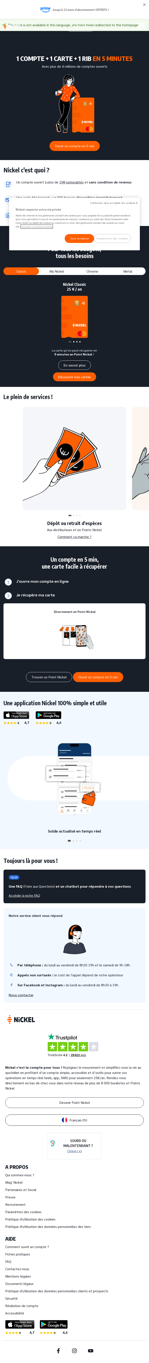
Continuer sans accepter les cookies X (114, 203)
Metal (127, 271)
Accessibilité (14, 1313)
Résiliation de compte (21, 1305)
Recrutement (15, 1204)
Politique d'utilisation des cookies (30, 1219)
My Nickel (56, 271)
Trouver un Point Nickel (49, 677)
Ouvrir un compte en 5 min (74, 146)
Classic (21, 271)
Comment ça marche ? (74, 536)
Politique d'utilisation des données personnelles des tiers (48, 1226)
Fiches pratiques (17, 1254)
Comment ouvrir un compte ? (27, 1246)
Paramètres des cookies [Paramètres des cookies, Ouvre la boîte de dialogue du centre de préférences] (113, 238)
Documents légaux (19, 1283)
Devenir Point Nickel (74, 1102)
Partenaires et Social (20, 1189)
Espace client (80, 26)
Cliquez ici (74, 1151)
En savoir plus (74, 365)
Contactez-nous (17, 1268)
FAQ (8, 1261)
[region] (74, 224)
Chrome (92, 271)
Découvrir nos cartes (74, 377)
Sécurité (11, 1298)
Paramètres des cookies (23, 1211)
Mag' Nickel (14, 1182)
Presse (10, 1197)
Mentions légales (18, 1276)
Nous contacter (21, 995)
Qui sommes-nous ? (19, 1175)
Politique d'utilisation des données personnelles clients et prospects (56, 1291)
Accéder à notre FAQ (24, 895)
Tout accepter (79, 238)
